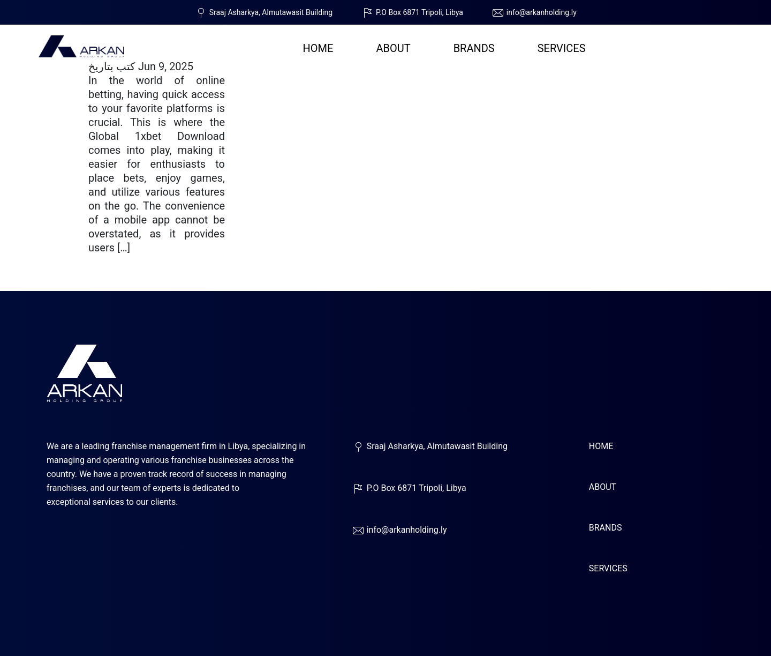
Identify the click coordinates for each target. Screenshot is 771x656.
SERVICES (562, 48)
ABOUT (393, 48)
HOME (318, 48)
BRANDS (474, 48)
